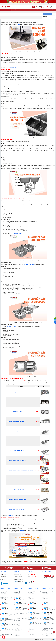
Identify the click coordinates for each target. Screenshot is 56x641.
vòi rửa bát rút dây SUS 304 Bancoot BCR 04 (17, 348)
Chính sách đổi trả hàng (18, 576)
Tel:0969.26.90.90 (3, 593)
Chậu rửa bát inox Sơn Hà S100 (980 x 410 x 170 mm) (15, 421)
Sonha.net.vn (22, 530)
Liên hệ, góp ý (2, 579)
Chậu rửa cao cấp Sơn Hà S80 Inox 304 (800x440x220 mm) (16, 460)
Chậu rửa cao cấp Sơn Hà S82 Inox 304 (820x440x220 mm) (16, 489)
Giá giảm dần (18, 13)
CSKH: (31, 574)
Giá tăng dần (12, 13)
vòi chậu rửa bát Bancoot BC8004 (16, 233)
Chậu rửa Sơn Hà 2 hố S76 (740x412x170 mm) (14, 392)
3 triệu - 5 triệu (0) (46, 17)
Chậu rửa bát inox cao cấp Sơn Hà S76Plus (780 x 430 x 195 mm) (17, 450)
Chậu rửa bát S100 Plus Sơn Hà (29, 264)
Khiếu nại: (32, 576)
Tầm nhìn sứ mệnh (3, 574)
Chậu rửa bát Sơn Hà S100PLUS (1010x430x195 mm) (15, 431)
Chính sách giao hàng (17, 574)
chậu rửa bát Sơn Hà (12, 67)
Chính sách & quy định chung (18, 579)
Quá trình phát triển (3, 576)
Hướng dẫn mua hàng (31, 577)
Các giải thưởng (2, 577)
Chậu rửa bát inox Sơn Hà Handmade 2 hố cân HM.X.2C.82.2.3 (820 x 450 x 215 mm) (20, 470)
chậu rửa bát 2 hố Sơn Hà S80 (11, 326)
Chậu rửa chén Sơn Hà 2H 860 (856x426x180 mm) (15, 411)
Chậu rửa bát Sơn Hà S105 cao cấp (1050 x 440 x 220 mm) (16, 499)
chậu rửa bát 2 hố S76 (17, 204)
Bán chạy (8, 13)
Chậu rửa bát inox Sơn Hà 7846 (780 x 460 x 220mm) (15, 509)
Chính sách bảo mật (17, 577)
